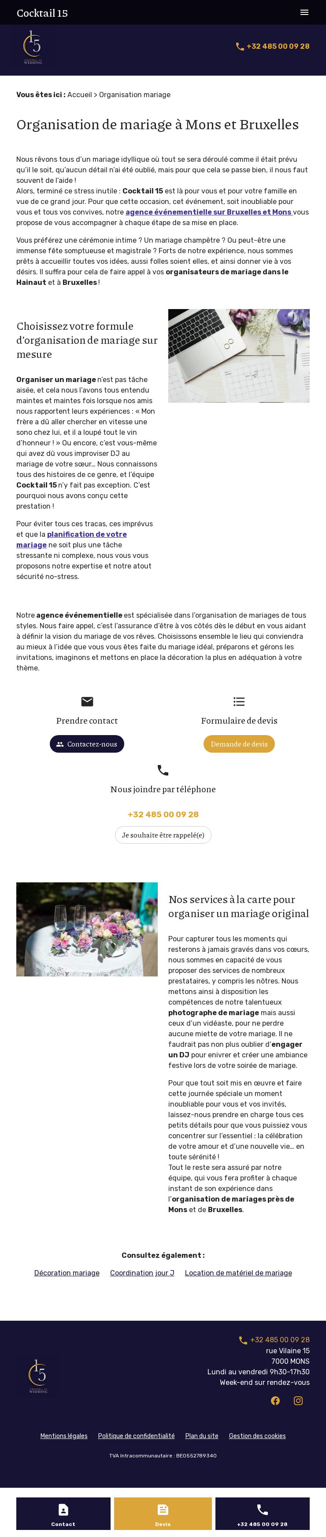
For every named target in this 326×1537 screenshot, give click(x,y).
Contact (63, 1524)
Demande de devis (239, 744)
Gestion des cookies (257, 1436)
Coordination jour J (142, 1273)
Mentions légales (64, 1436)
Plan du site (202, 1436)
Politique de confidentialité (136, 1436)
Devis (163, 1524)
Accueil (79, 95)
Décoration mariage (67, 1273)
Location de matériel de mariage (238, 1273)
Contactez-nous (86, 744)
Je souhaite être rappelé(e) (163, 835)
